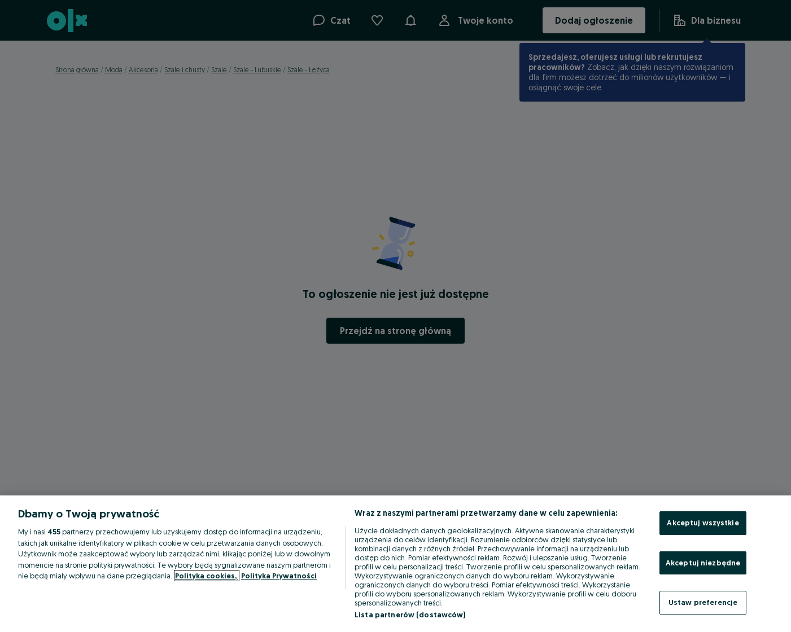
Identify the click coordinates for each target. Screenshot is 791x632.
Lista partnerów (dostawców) (410, 614)
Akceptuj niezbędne (703, 562)
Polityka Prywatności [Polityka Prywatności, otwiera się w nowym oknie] (279, 575)
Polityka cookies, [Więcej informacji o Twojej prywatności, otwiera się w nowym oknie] (206, 575)
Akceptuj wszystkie (702, 522)
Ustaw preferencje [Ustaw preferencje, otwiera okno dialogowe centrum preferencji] (702, 602)
